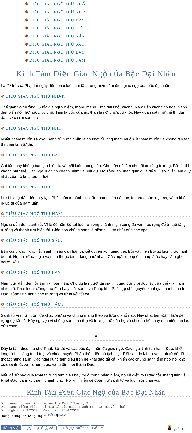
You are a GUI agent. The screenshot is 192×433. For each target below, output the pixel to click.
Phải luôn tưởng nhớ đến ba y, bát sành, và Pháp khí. (63, 288)
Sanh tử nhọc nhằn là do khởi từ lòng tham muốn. (90, 139)
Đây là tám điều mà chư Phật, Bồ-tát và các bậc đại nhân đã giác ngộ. (62, 348)
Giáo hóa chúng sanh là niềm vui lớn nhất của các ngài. (100, 230)
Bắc (51, 415)
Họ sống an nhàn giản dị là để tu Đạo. (133, 171)
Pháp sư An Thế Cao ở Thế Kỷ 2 (61, 403)
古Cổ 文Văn (45, 428)
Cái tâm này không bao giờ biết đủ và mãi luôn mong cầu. (51, 165)
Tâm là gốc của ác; (71, 112)
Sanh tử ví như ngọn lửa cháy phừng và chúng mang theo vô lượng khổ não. (68, 315)
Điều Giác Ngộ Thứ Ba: (56, 20)
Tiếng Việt (11, 428)
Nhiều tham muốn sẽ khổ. (23, 139)
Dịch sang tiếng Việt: (20, 407)
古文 (27, 428)
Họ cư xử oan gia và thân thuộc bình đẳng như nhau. (59, 256)
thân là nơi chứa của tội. (111, 112)
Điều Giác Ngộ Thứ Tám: (58, 60)
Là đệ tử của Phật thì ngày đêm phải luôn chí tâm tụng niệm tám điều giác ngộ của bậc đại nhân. (86, 85)
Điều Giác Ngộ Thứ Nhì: (57, 12)
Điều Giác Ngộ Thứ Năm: (58, 36)
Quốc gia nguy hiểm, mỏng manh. (67, 107)
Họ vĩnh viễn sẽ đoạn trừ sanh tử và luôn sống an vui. (112, 380)
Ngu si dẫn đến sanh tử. (22, 224)
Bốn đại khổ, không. (115, 107)
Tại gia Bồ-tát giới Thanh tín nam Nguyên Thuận (84, 407)
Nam (62, 415)
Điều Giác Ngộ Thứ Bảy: (57, 52)
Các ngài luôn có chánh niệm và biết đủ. (63, 171)
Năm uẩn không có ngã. (155, 107)
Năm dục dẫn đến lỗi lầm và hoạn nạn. (35, 283)
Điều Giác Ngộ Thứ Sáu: (57, 44)
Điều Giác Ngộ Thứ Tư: (56, 28)
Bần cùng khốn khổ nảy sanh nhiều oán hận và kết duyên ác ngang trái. (64, 251)
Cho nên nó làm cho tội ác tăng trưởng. (137, 165)
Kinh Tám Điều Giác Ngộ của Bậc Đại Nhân (96, 73)
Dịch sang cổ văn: (17, 403)
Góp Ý (97, 428)
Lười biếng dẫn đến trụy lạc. (25, 198)
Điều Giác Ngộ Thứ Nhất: (59, 4)
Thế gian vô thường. (19, 107)
